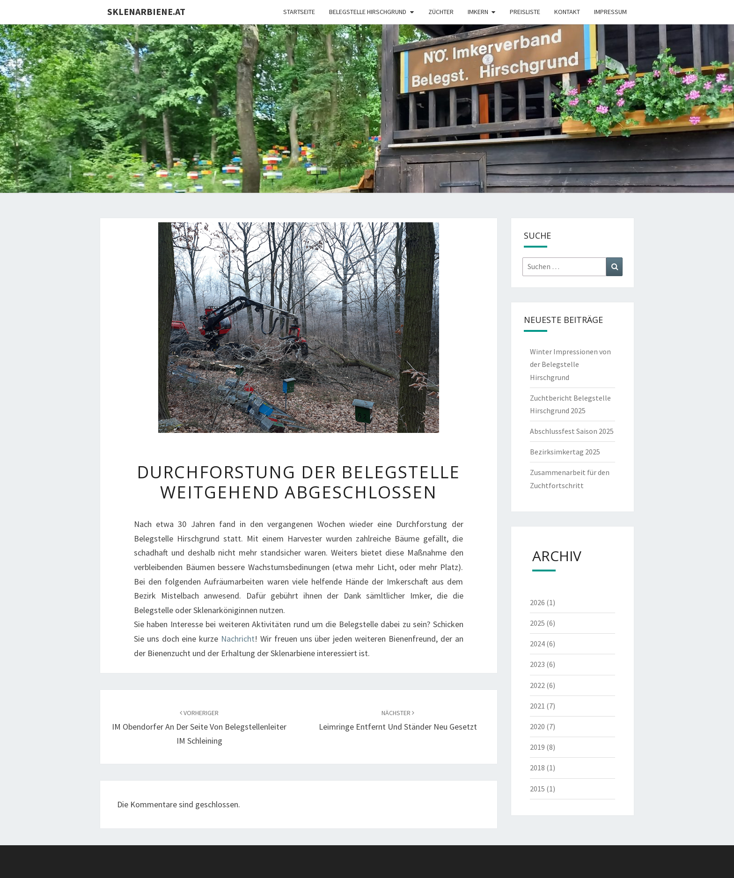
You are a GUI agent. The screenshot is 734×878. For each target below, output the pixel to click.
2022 (542, 685)
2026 (542, 602)
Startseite (299, 11)
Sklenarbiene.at (146, 11)
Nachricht (238, 638)
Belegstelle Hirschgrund (367, 11)
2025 (542, 623)
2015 (542, 788)
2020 (542, 726)
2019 (542, 747)
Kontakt (567, 11)
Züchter (441, 11)
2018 (542, 767)
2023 (542, 664)
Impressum (610, 11)
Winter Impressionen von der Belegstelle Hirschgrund (570, 364)
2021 (542, 705)
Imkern (478, 11)
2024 (542, 643)
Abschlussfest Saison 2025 (572, 431)
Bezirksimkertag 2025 (565, 451)
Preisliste (525, 11)
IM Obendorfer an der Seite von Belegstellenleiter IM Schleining (199, 727)
